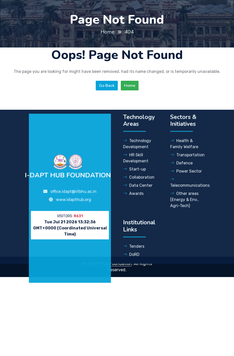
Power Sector (186, 178)
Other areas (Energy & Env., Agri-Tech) (184, 207)
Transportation (187, 162)
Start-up (134, 176)
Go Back (106, 85)
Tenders (133, 253)
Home (107, 31)
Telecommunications (187, 189)
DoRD (131, 262)
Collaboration (138, 184)
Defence (181, 170)
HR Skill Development (135, 165)
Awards (133, 201)
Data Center (137, 192)
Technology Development (137, 151)
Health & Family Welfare (184, 151)
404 (129, 31)
